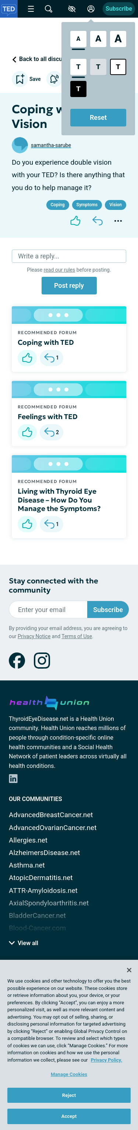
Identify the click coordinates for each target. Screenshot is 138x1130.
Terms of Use (76, 636)
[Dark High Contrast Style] (78, 89)
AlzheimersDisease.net (44, 852)
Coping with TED (46, 342)
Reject (69, 1095)
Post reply (69, 285)
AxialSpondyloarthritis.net (49, 903)
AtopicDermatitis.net (41, 877)
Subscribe (119, 8)
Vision (115, 204)
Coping (58, 204)
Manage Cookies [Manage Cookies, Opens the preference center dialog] (69, 1074)
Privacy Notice (34, 636)
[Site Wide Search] (48, 9)
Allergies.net (28, 840)
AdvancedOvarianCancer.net (52, 827)
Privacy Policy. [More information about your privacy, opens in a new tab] (106, 1060)
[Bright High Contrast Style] (118, 67)
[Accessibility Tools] (72, 9)
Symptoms (87, 204)
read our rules (59, 270)
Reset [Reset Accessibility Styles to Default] (98, 117)
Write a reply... (38, 256)
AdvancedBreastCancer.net (51, 815)
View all (23, 943)
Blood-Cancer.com (37, 928)
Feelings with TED (48, 416)
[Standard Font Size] (78, 39)
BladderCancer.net (37, 915)
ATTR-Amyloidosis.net (43, 890)
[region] (69, 1045)
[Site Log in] (91, 9)
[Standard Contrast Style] (78, 67)
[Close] (129, 970)
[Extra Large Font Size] (118, 39)
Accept (69, 1116)
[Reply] (97, 221)
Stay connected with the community (53, 585)
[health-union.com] (49, 701)
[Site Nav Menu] (31, 9)
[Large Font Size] (98, 39)
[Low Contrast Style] (98, 67)
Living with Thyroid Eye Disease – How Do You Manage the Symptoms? (59, 500)
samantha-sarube (51, 145)
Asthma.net (27, 865)
